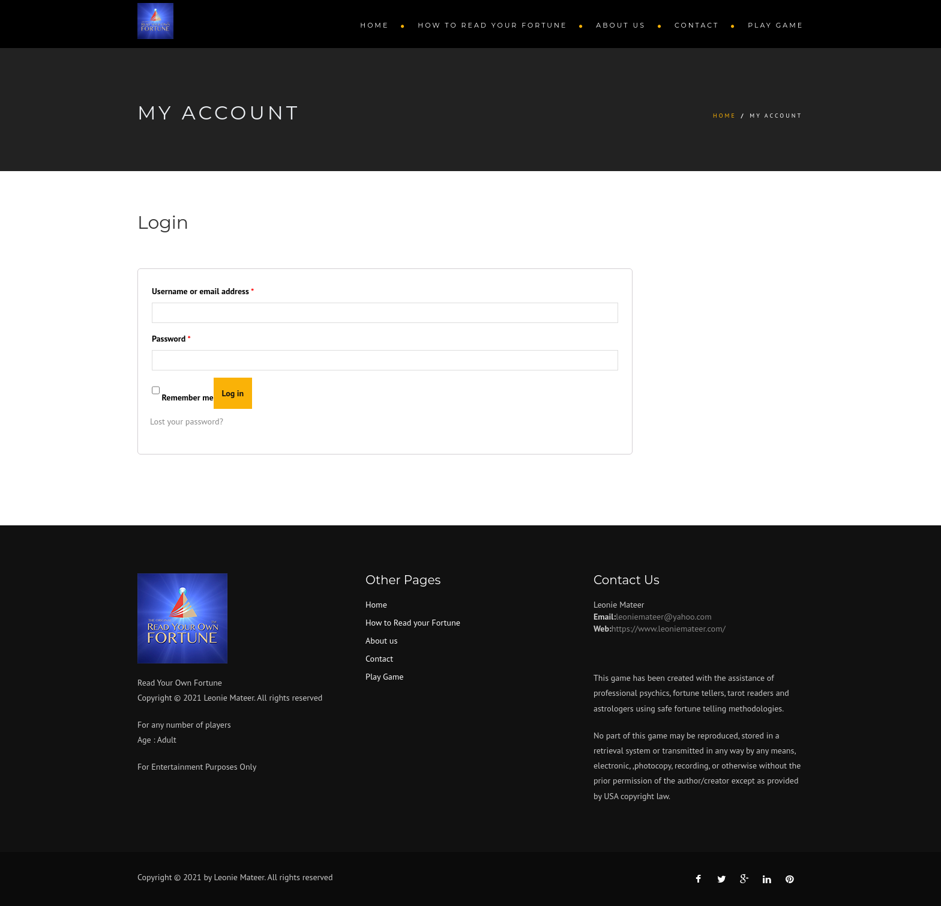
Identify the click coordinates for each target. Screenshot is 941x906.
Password (171, 338)
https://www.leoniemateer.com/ (668, 628)
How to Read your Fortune (492, 25)
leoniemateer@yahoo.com (663, 616)
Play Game (776, 25)
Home (374, 25)
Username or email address (203, 291)
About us (621, 25)
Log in (233, 393)
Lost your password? (186, 421)
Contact (697, 25)
